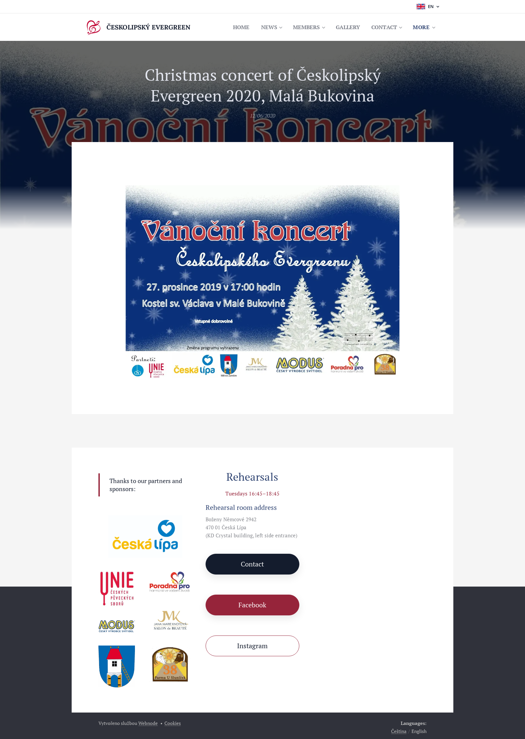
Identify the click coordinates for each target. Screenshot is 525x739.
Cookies (172, 723)
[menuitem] (235, 27)
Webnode (148, 723)
